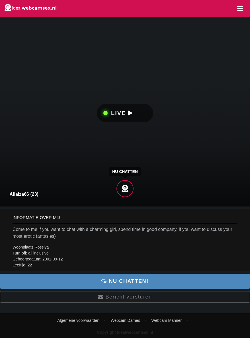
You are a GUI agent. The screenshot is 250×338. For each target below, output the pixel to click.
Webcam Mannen (167, 320)
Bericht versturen (125, 297)
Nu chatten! (124, 281)
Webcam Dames (125, 320)
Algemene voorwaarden (78, 320)
